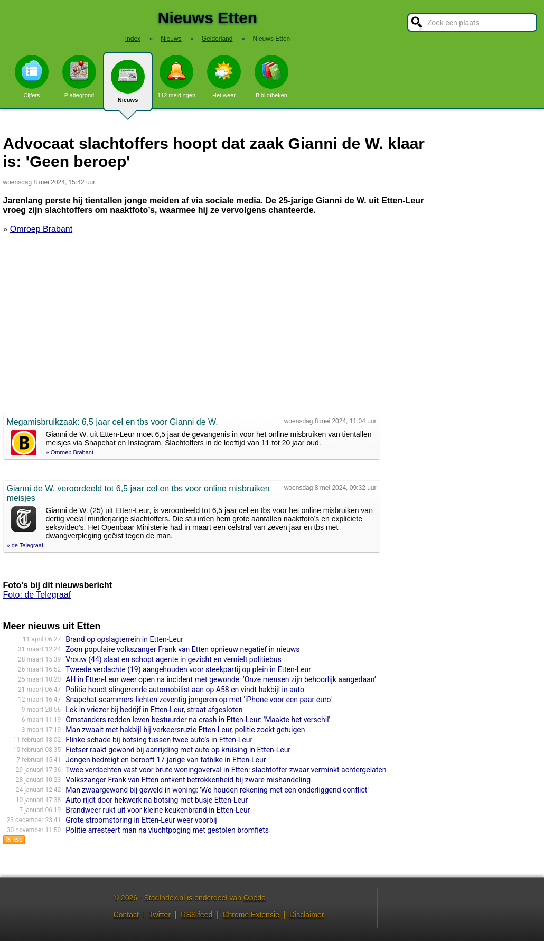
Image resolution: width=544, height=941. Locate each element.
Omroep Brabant (41, 229)
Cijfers (32, 76)
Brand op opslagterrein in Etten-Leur (124, 639)
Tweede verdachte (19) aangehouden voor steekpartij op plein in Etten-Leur (188, 669)
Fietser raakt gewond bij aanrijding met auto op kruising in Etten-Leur (177, 750)
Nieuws (128, 85)
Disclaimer (306, 914)
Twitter (160, 914)
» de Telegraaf (25, 545)
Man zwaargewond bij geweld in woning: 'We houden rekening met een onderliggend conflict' (217, 790)
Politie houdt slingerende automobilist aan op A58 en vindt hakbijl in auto (184, 689)
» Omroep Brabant (70, 452)
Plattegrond (79, 76)
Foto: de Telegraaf (37, 594)
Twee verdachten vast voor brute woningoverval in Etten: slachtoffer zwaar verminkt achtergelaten (225, 770)
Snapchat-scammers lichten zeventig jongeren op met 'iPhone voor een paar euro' (198, 699)
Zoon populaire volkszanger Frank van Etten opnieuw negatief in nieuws (182, 649)
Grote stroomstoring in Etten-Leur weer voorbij (141, 820)
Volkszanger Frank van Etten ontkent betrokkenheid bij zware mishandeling (188, 780)
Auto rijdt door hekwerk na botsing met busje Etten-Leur (156, 800)
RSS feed (196, 914)
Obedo (254, 897)
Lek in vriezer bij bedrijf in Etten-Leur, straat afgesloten (153, 709)
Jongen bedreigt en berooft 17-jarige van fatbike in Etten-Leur (165, 760)
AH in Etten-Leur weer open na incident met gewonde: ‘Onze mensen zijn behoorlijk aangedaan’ (220, 679)
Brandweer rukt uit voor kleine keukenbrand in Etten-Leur (157, 810)
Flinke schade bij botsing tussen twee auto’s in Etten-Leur (158, 739)
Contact (126, 914)
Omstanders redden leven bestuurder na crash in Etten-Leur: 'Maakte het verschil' (197, 719)
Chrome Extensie (250, 914)
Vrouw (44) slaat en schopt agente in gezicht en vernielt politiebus (173, 659)
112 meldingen (176, 76)
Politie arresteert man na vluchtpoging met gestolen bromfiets (167, 830)
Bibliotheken (271, 76)
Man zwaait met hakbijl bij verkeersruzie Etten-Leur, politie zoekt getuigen (185, 729)
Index (132, 38)
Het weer (224, 76)
